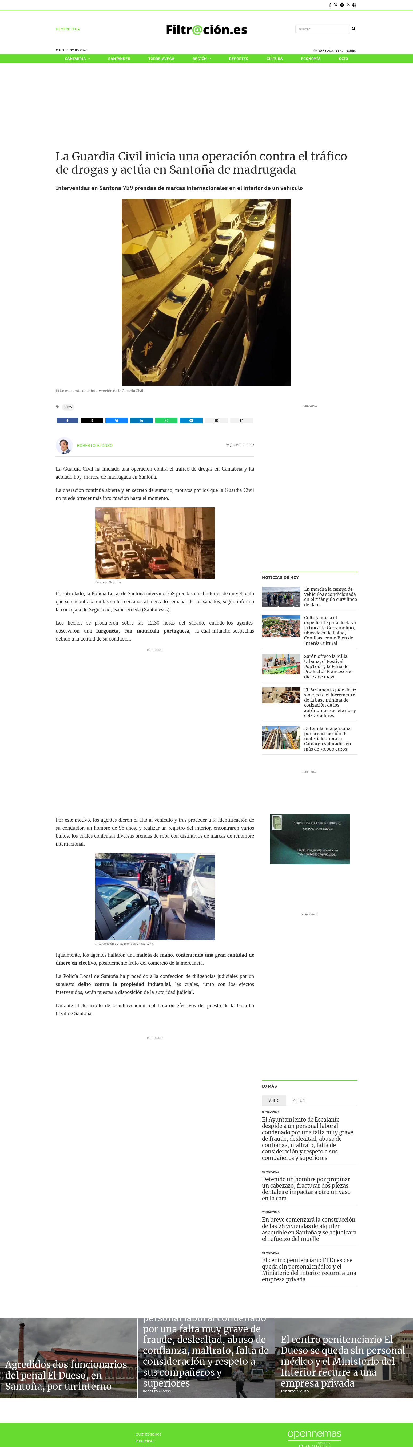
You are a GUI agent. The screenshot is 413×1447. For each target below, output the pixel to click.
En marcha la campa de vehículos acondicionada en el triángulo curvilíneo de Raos (330, 596)
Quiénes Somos (148, 1434)
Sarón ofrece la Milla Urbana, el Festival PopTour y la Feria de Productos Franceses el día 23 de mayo (328, 666)
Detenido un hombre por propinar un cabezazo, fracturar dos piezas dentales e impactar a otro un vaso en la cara (306, 1189)
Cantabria (77, 58)
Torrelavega (161, 58)
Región (202, 58)
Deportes (238, 58)
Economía (311, 58)
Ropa (68, 407)
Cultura (275, 58)
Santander (119, 58)
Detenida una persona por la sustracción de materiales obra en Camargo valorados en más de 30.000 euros (327, 739)
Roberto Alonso (95, 445)
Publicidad (145, 1441)
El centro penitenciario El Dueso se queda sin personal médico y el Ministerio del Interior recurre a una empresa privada (309, 1270)
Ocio (343, 58)
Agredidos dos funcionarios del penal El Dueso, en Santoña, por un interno (66, 1375)
